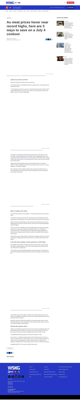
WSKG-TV (15, 392)
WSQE (20, 391)
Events (39, 11)
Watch (14, 11)
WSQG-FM (17, 391)
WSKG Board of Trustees (33, 372)
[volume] (10, 8)
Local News (66, 21)
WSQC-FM (9, 392)
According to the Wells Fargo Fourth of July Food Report (23, 158)
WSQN (13, 392)
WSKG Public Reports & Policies (49, 372)
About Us (31, 367)
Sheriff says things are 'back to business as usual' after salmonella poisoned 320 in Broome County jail (68, 26)
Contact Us (46, 367)
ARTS (25, 11)
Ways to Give (34, 11)
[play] (7, 8)
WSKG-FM (9, 391)
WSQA (23, 391)
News (7, 11)
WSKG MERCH (46, 11)
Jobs (30, 377)
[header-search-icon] (65, 2)
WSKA (19, 392)
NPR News (9, 18)
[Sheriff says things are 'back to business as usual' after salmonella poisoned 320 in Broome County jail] (60, 23)
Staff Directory (46, 369)
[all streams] (70, 8)
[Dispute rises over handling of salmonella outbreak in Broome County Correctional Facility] (60, 34)
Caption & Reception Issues (63, 369)
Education (20, 11)
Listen (10, 11)
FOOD (28, 11)
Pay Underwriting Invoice (63, 377)
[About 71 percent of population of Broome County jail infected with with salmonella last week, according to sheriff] (60, 59)
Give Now (71, 3)
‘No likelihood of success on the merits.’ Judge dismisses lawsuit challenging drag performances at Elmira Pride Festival (68, 49)
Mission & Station (32, 369)
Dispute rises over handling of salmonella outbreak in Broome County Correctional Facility (68, 37)
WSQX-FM (13, 391)
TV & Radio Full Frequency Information (65, 367)
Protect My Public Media (48, 377)
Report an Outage (62, 372)
